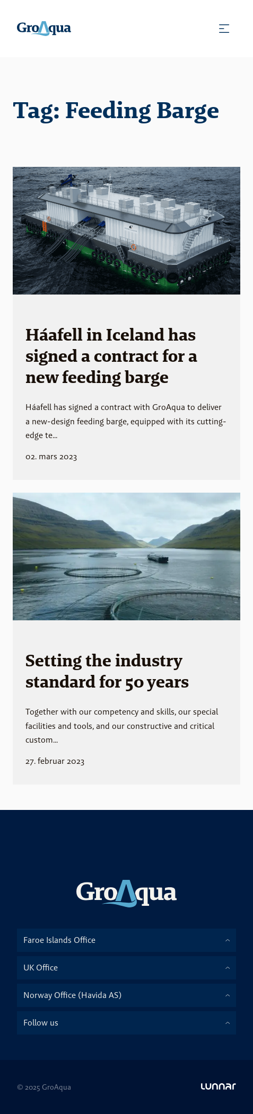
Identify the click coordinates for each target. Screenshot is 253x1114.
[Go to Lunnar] (218, 1087)
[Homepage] (44, 28)
